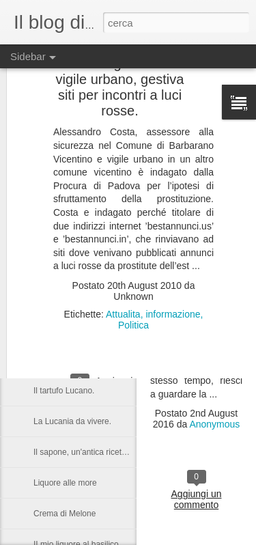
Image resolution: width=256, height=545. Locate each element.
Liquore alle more (65, 483)
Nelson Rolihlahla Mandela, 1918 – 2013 (107, 298)
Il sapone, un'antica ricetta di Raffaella (102, 452)
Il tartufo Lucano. (63, 390)
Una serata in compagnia (78, 360)
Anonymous (214, 424)
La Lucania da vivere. (72, 421)
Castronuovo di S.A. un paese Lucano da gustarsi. (124, 329)
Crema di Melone (64, 513)
